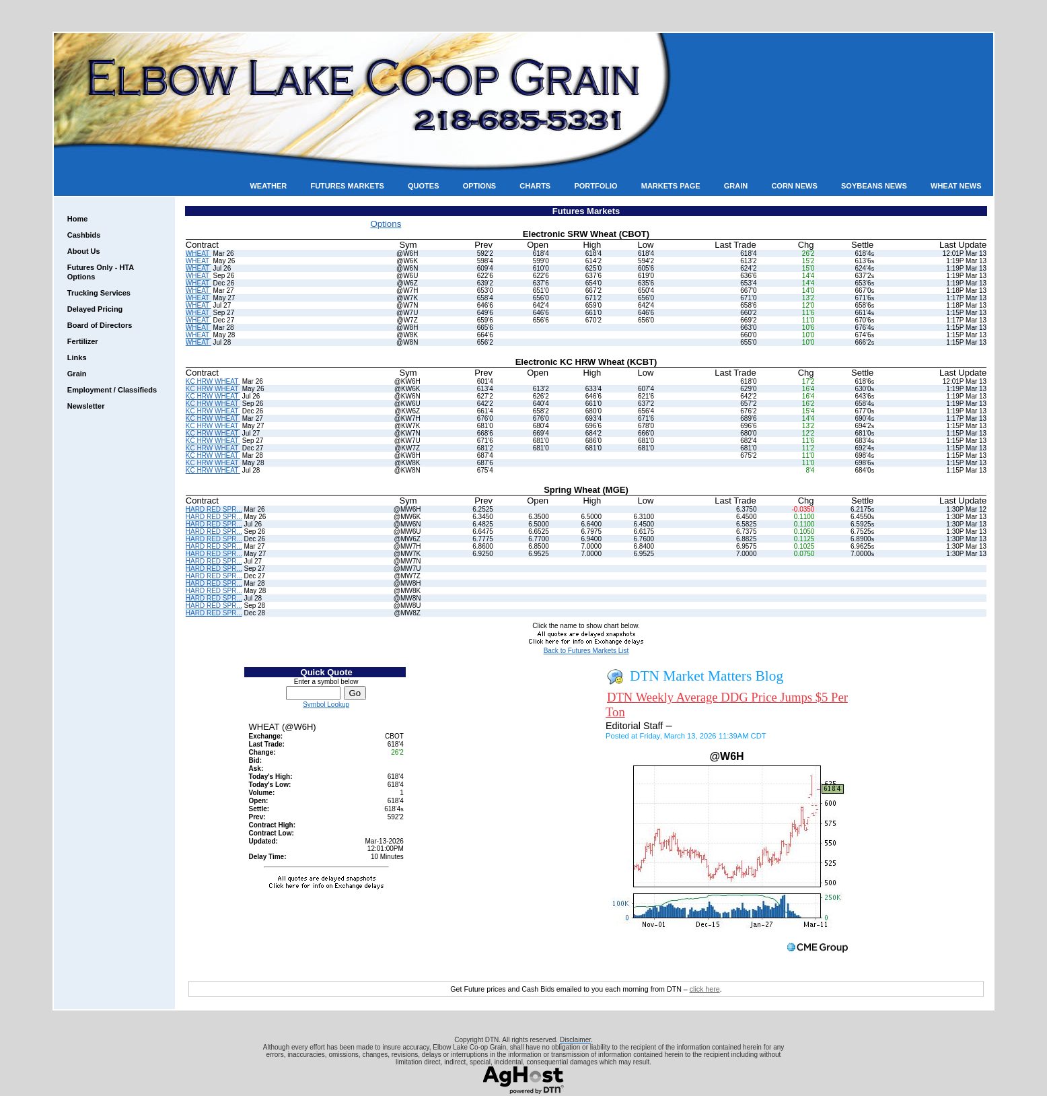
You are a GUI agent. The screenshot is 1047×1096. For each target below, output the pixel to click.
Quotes (423, 186)
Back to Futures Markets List (586, 650)
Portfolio (595, 186)
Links (77, 357)
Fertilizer (82, 341)
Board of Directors (100, 325)
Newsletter (86, 406)
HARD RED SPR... (214, 509)
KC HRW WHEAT (213, 381)
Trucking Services (99, 293)
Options (480, 186)
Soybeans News (874, 186)
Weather (268, 186)
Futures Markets (347, 186)
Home (77, 219)
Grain (736, 186)
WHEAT (198, 253)
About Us (83, 251)
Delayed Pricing (95, 309)
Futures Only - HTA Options (100, 272)
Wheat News (956, 186)
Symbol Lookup (326, 704)
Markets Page (670, 186)
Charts (534, 186)
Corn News (794, 186)
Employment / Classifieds (112, 390)
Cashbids (84, 235)
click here (705, 989)
